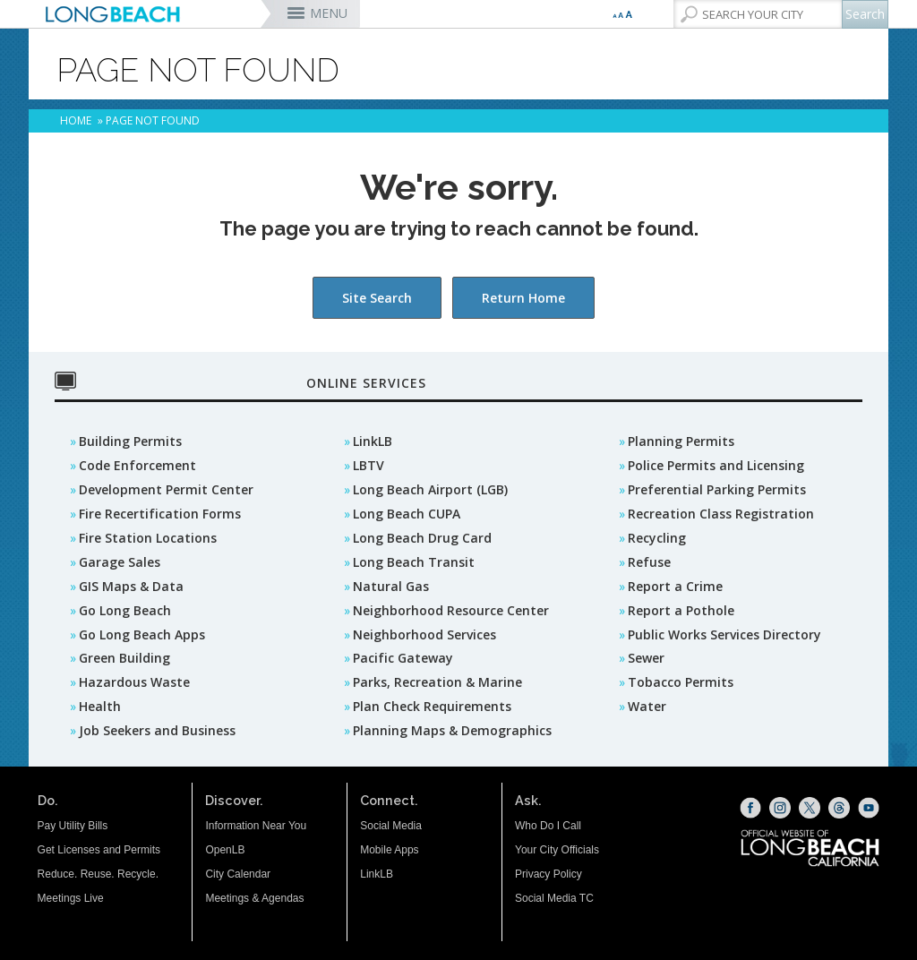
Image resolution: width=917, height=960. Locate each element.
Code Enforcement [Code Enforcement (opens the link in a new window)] (137, 465)
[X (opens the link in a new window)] (809, 808)
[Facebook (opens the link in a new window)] (750, 808)
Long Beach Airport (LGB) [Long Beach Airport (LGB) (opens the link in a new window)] (430, 489)
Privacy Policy (548, 874)
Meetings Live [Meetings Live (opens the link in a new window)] (71, 898)
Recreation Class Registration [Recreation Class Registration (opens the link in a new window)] (721, 513)
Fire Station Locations (148, 537)
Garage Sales (119, 561)
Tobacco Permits (680, 681)
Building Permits (130, 441)
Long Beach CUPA (406, 513)
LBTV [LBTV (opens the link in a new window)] (368, 465)
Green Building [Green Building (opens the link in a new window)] (124, 657)
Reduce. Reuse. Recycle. (98, 874)
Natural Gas (391, 586)
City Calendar (237, 874)
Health (100, 706)
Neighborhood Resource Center (451, 610)
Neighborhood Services (424, 634)
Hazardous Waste (134, 681)
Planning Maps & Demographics (452, 730)
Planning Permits (681, 441)
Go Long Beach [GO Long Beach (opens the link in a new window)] (125, 610)
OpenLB (224, 850)
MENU (328, 12)
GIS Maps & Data (131, 586)
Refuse (649, 561)
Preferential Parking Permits (717, 489)
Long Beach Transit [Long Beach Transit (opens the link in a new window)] (414, 561)
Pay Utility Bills (73, 825)
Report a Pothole (681, 610)
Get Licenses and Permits (99, 850)
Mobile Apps (389, 850)
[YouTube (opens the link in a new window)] (868, 808)
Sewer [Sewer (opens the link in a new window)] (646, 657)
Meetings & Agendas (254, 898)
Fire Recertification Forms (160, 513)
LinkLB (372, 441)
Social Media (391, 825)
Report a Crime (675, 586)
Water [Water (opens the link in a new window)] (647, 706)
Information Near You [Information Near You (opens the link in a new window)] (255, 825)
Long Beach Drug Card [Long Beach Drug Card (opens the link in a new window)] (422, 537)
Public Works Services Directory (724, 634)
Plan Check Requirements (432, 706)
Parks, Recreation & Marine (437, 681)
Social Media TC (554, 898)
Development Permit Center (166, 489)
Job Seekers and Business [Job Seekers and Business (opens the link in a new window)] (157, 730)
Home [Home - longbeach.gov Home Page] (75, 120)
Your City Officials (557, 850)
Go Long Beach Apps (142, 634)
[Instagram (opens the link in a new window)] (780, 808)
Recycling (657, 537)
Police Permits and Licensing (716, 465)
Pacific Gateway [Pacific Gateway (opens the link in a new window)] (403, 657)
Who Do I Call (548, 825)
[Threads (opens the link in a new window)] (839, 808)
